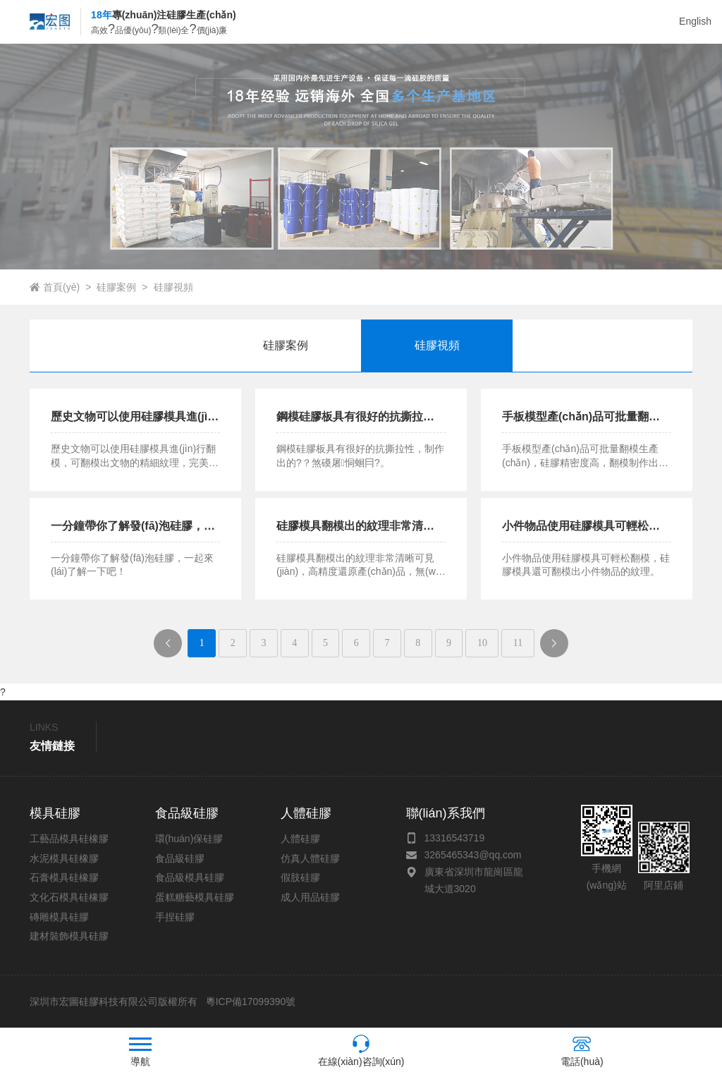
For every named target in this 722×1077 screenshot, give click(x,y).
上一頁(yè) (174, 647)
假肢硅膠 (300, 877)
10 (482, 643)
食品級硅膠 (179, 858)
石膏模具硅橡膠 (64, 877)
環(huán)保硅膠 (189, 838)
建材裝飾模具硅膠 (69, 936)
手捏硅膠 (175, 917)
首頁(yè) (61, 287)
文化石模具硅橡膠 (69, 897)
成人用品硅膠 (310, 897)
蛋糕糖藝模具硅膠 (194, 897)
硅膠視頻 (173, 287)
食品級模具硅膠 (189, 877)
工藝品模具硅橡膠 (69, 838)
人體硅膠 (300, 838)
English (695, 21)
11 (517, 643)
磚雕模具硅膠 (59, 917)
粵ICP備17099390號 (249, 1001)
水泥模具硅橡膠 (64, 858)
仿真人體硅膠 (310, 858)
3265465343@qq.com (473, 854)
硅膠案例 (116, 287)
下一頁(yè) (559, 647)
